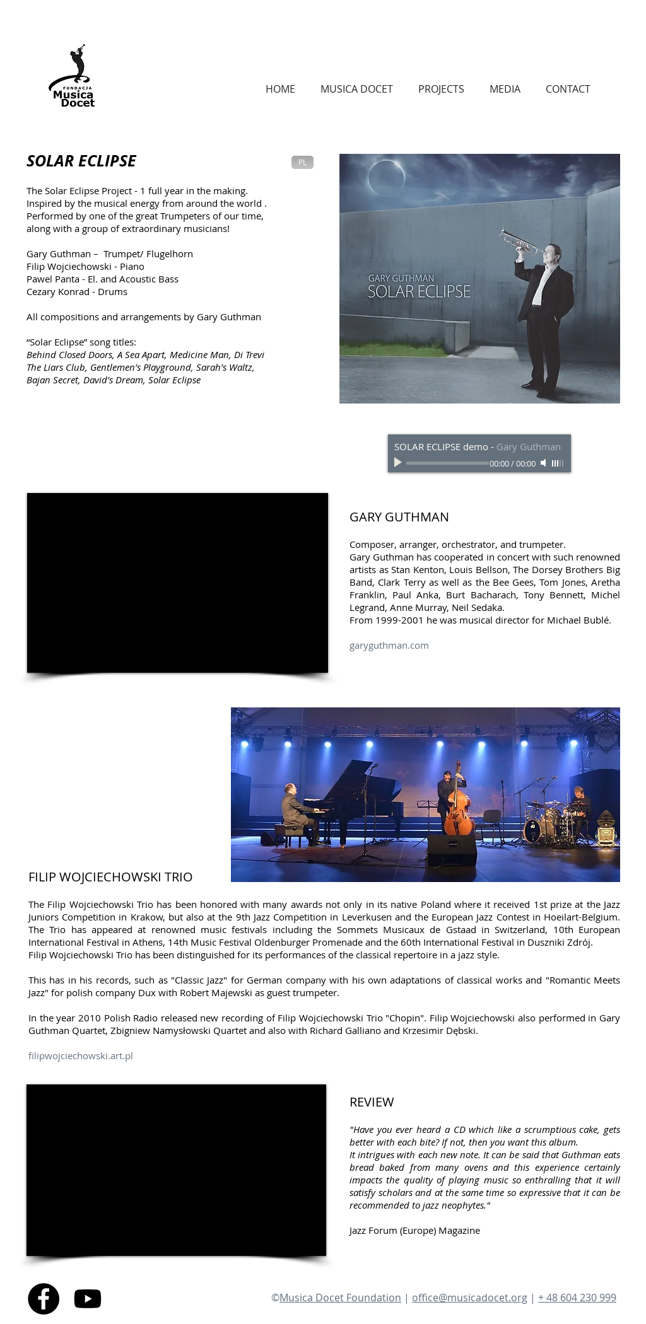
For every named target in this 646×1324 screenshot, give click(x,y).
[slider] (558, 463)
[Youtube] (87, 1299)
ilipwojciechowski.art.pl (83, 1055)
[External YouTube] (177, 583)
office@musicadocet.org (469, 1297)
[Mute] (544, 462)
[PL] (302, 162)
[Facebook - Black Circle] (43, 1299)
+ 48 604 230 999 (577, 1297)
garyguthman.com (389, 645)
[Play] (399, 463)
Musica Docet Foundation (340, 1297)
